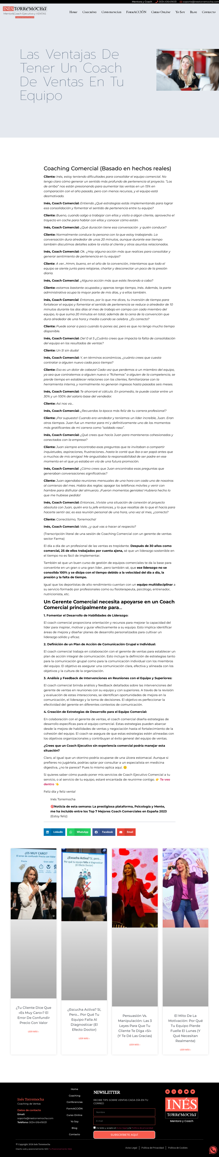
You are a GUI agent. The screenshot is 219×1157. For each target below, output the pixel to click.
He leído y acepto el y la (124, 1128)
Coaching (89, 12)
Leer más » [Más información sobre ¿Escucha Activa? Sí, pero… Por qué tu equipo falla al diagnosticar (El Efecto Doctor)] (84, 1038)
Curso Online (160, 12)
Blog (193, 12)
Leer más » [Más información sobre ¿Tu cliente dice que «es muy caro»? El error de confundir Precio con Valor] (33, 1031)
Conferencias (111, 12)
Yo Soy (180, 12)
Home (73, 12)
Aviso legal (121, 1128)
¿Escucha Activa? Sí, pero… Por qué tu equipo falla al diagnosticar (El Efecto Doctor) (84, 1019)
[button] (54, 832)
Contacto (208, 12)
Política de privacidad (142, 1128)
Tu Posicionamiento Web (60, 1149)
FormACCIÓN (136, 12)
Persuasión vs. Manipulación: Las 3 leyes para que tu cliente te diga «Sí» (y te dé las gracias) (135, 1026)
